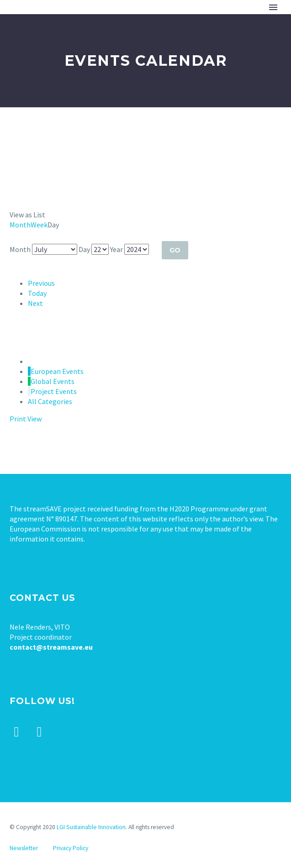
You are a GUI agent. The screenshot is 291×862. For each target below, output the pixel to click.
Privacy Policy (70, 848)
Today (37, 293)
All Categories (50, 401)
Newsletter (24, 848)
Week (39, 224)
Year (116, 249)
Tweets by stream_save (46, 791)
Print (26, 418)
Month (20, 224)
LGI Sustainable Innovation (91, 827)
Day (84, 249)
